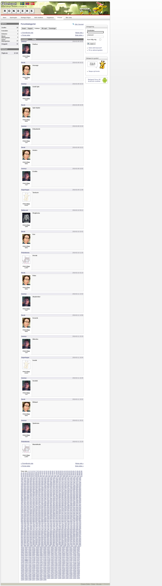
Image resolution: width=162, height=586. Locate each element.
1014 (22, 547)
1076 (74, 552)
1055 (56, 550)
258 (71, 487)
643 (30, 518)
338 (59, 494)
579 (28, 513)
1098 (37, 555)
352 (39, 495)
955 (22, 542)
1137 (63, 558)
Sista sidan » (79, 35)
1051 (41, 550)
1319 (26, 578)
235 (65, 486)
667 (39, 520)
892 (22, 537)
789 (28, 529)
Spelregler (13, 17)
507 (62, 507)
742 (74, 524)
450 (80, 502)
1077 (78, 552)
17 (54, 471)
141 (36, 479)
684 (28, 521)
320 (68, 492)
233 (59, 486)
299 (68, 490)
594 (71, 513)
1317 (78, 576)
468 (71, 503)
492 (80, 505)
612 (62, 515)
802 (65, 529)
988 (56, 544)
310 (39, 492)
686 (33, 521)
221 (25, 486)
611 (59, 515)
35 (30, 473)
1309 (48, 576)
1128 (29, 558)
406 (74, 498)
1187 (70, 563)
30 (81, 471)
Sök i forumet (79, 24)
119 (33, 477)
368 (25, 497)
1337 (33, 579)
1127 (26, 558)
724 (22, 524)
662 (25, 520)
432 (28, 502)
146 (51, 479)
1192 (29, 565)
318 (62, 492)
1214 (52, 566)
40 (40, 473)
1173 (78, 562)
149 (59, 479)
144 (45, 479)
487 (65, 505)
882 (54, 536)
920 (42, 539)
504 (54, 507)
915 (28, 539)
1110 (22, 557)
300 (71, 490)
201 (28, 484)
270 (45, 489)
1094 (22, 555)
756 (54, 526)
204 (36, 484)
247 (39, 487)
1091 (70, 553)
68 (36, 474)
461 (51, 503)
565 (48, 511)
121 (39, 477)
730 (39, 524)
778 (56, 528)
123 (45, 477)
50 (61, 473)
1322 (37, 578)
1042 (67, 549)
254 (59, 487)
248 (42, 487)
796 (48, 529)
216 (71, 484)
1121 (63, 557)
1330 (67, 578)
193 (65, 482)
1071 (56, 552)
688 (39, 521)
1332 (74, 578)
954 (80, 541)
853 (30, 534)
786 (80, 528)
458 (42, 503)
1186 (67, 563)
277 (65, 489)
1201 (63, 565)
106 (58, 476)
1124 (74, 557)
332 (42, 494)
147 (54, 479)
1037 (48, 549)
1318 (22, 578)
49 (59, 473)
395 (42, 498)
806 (77, 529)
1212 (44, 566)
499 (39, 507)
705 (28, 523)
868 (74, 534)
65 (30, 474)
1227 (41, 568)
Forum (60, 17)
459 (45, 503)
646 (39, 518)
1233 (63, 568)
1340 (44, 579)
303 (80, 490)
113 (78, 476)
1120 (59, 557)
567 (54, 511)
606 (45, 515)
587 (51, 513)
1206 (22, 566)
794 (42, 529)
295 (56, 490)
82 (65, 474)
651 (54, 518)
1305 (33, 576)
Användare (90, 30)
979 (30, 544)
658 (74, 518)
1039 (56, 549)
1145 (33, 560)
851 (25, 534)
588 (54, 513)
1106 (67, 555)
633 (62, 516)
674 (59, 520)
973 (74, 542)
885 (62, 536)
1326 (52, 578)
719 (68, 523)
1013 (79, 545)
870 (80, 534)
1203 (70, 565)
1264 (59, 571)
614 (68, 515)
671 (51, 520)
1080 (29, 553)
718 (65, 523)
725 (25, 524)
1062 (22, 552)
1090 (67, 553)
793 (39, 529)
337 (56, 494)
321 (71, 492)
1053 (48, 550)
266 (33, 489)
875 (33, 536)
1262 (52, 571)
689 (42, 521)
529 (65, 508)
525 (54, 508)
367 (22, 497)
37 (34, 473)
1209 (33, 566)
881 (51, 536)
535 (22, 510)
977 (25, 544)
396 (45, 498)
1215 (56, 566)
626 (42, 516)
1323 (41, 578)
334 (48, 494)
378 (54, 497)
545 (51, 510)
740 (68, 524)
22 (65, 471)
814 (39, 531)
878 (42, 536)
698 (68, 521)
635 (68, 516)
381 (62, 497)
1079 (26, 553)
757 (56, 526)
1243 (41, 570)
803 (68, 529)
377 (51, 497)
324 (80, 492)
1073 (63, 552)
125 (51, 477)
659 (77, 518)
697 (65, 521)
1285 (78, 573)
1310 (52, 576)
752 (42, 526)
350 (33, 495)
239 (77, 486)
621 (28, 516)
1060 (74, 550)
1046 (22, 550)
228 (45, 486)
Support (30, 28)
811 (30, 531)
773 (42, 528)
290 (42, 490)
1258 (37, 571)
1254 (22, 571)
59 (79, 473)
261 (80, 487)
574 (74, 511)
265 (30, 489)
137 (25, 479)
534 (80, 508)
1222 (22, 568)
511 (74, 507)
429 (80, 500)
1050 (37, 550)
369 (28, 497)
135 (80, 477)
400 (56, 498)
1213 (48, 566)
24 (69, 471)
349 (30, 495)
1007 (57, 545)
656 (68, 518)
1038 (52, 549)
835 (39, 532)
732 (45, 524)
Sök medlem (38, 17)
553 (74, 510)
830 (25, 532)
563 (42, 511)
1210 (37, 566)
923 (51, 539)
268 (39, 489)
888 (71, 536)
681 (80, 520)
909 (71, 537)
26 (73, 471)
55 (71, 473)
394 (39, 498)
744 (80, 524)
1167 (56, 562)
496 (30, 507)
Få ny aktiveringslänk (95, 50)
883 (56, 536)
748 (30, 526)
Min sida (69, 17)
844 (65, 532)
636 (71, 516)
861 (54, 534)
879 (45, 536)
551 (68, 510)
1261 (48, 571)
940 (39, 541)
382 (65, 497)
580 (30, 513)
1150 (52, 560)
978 (28, 544)
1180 (44, 563)
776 (51, 528)
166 (48, 481)
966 (54, 542)
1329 (63, 578)
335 (51, 494)
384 (71, 497)
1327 (56, 578)
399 (54, 498)
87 (75, 474)
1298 (67, 574)
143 (42, 479)
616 (74, 515)
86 (73, 474)
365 (77, 495)
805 (74, 529)
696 (62, 521)
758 (59, 526)
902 (51, 537)
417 (45, 500)
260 (77, 487)
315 (54, 492)
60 (81, 473)
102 (46, 476)
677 (68, 520)
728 (33, 524)
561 (36, 511)
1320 (29, 578)
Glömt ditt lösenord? (95, 48)
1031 (26, 549)
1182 (52, 563)
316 (56, 492)
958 (30, 542)
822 (62, 531)
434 (33, 502)
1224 (29, 568)
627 (45, 516)
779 (59, 528)
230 (51, 486)
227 (42, 486)
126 (54, 477)
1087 (56, 553)
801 (62, 529)
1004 (46, 545)
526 (56, 508)
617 (77, 515)
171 (62, 481)
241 (22, 487)
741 (71, 524)
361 (65, 495)
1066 (37, 552)
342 (71, 494)
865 (65, 534)
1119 (56, 557)
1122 (67, 557)
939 (36, 541)
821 (59, 531)
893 (25, 537)
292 (48, 490)
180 (28, 482)
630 (54, 516)
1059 (70, 550)
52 (65, 473)
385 (74, 497)
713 (51, 523)
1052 (44, 550)
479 (42, 505)
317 (59, 492)
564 (45, 511)
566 (51, 511)
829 (22, 532)
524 (51, 508)
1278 (52, 573)
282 (80, 489)
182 (33, 482)
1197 (48, 565)
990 (62, 544)
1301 (78, 574)
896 (33, 537)
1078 (22, 553)
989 (59, 544)
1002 (38, 545)
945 (54, 541)
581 (33, 513)
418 (48, 500)
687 (36, 521)
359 (59, 495)
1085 (48, 553)
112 (75, 476)
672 (54, 520)
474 (28, 505)
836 (42, 532)
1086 (52, 553)
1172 (74, 562)
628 (48, 516)
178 (22, 482)
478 (39, 505)
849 (80, 532)
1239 (26, 570)
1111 (26, 557)
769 (30, 528)
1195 (41, 565)
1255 (26, 571)
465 (62, 503)
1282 (67, 573)
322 (74, 492)
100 (40, 476)
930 (71, 539)
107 (61, 476)
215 (68, 484)
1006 (53, 545)
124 (48, 477)
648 (45, 518)
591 (62, 513)
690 (45, 521)
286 (30, 490)
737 (59, 524)
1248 (59, 570)
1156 (74, 560)
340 (65, 494)
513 (80, 507)
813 (36, 531)
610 (56, 515)
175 (74, 481)
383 (68, 497)
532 (74, 508)
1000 (31, 545)
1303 (26, 576)
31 (21, 473)
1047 (26, 550)
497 (33, 507)
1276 (44, 573)
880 (48, 536)
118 (30, 477)
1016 (29, 547)
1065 (33, 552)
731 (42, 524)
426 (71, 500)
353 (42, 495)
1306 (37, 576)
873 (28, 536)
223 (30, 486)
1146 (37, 560)
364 (74, 495)
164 (42, 481)
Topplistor (50, 17)
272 (51, 489)
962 (42, 542)
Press (93, 584)
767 (25, 528)
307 (30, 492)
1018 (37, 547)
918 (36, 539)
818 (51, 531)
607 (48, 515)
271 (48, 489)
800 (59, 529)
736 (56, 524)
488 (68, 505)
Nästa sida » (79, 32)
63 (26, 474)
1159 (26, 562)
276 (62, 489)
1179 (41, 563)
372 (36, 497)
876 (36, 536)
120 (36, 477)
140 (33, 479)
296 (59, 490)
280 (74, 489)
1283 (70, 573)
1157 (78, 560)
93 (26, 476)
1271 (26, 573)
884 (59, 536)
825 (71, 531)
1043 (70, 549)
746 (25, 526)
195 (71, 482)
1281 (63, 573)
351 (36, 495)
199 (22, 484)
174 (71, 481)
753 (45, 526)
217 (74, 484)
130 (65, 477)
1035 (41, 549)
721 (74, 523)
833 (33, 532)
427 (74, 500)
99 (38, 476)
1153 (63, 560)
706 (30, 523)
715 (56, 523)
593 (68, 513)
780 (62, 528)
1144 (29, 560)
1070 (52, 552)
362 (68, 495)
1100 (44, 555)
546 (54, 510)
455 (33, 503)
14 (48, 471)
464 (59, 503)
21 (63, 471)
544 (48, 510)
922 (48, 539)
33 (26, 473)
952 (74, 541)
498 (36, 507)
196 (74, 482)
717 (62, 523)
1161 (33, 562)
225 (36, 486)
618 (80, 515)
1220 (74, 566)
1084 (44, 553)
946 (56, 541)
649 (48, 518)
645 (36, 518)
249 (45, 487)
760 (65, 526)
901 (48, 537)
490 (74, 505)
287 (33, 490)
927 (62, 539)
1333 (78, 578)
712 (48, 523)
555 (80, 510)
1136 (59, 558)
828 (80, 531)
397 (48, 498)
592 (65, 513)
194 (68, 482)
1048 (29, 550)
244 (30, 487)
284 (25, 490)
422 (59, 500)
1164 (44, 562)
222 (28, 486)
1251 (70, 570)
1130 (37, 558)
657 (71, 518)
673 (56, 520)
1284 (74, 573)
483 (54, 505)
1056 (59, 550)
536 (25, 510)
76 (52, 474)
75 (50, 474)
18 (56, 471)
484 (56, 505)
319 (65, 492)
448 (74, 502)
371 (33, 497)
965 (51, 542)
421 (56, 500)
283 (22, 490)
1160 (29, 562)
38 (36, 473)
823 (65, 531)
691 (48, 521)
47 (54, 473)
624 (36, 516)
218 (77, 484)
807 (80, 529)
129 (62, 477)
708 (36, 523)
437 (42, 502)
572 (68, 511)
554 (77, 510)
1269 (78, 571)
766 (22, 528)
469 (74, 503)
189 (54, 482)
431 (25, 502)
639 (80, 516)
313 (48, 492)
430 (22, 502)
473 (25, 505)
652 (56, 518)
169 (56, 481)
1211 (41, 566)
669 (45, 520)
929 (68, 539)
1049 (33, 550)
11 (42, 471)
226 (39, 486)
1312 (59, 576)
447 (71, 502)
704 (25, 523)
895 (30, 537)
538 (30, 510)
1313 (63, 576)
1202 (67, 565)
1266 (67, 571)
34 (28, 473)
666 (36, 520)
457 (39, 503)
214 (65, 484)
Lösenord (90, 35)
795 (45, 529)
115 (22, 477)
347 (25, 495)
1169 (63, 562)
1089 (63, 553)
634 (65, 516)
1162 (37, 562)
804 (71, 529)
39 (38, 473)
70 (40, 474)
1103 (56, 555)
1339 (41, 579)
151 (65, 479)
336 (54, 494)
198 (80, 482)
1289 (33, 574)
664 (30, 520)
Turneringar (52, 28)
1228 (44, 568)
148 (56, 479)
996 (80, 544)
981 (36, 544)
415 (39, 500)
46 (52, 473)
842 (59, 532)
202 (30, 484)
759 (62, 526)
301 (74, 490)
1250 (67, 570)
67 (34, 474)
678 (71, 520)
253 (56, 487)
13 (46, 471)
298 (65, 490)
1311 (56, 576)
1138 (67, 558)
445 (65, 502)
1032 (29, 549)
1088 (59, 553)
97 (34, 476)
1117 (48, 557)
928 (65, 539)
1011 (72, 545)
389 (25, 498)
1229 (48, 568)
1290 (37, 574)
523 (48, 508)
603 (36, 515)
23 (67, 471)
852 (28, 534)
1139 (70, 558)
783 (71, 528)
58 (77, 473)
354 (45, 495)
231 (54, 486)
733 (48, 524)
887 (68, 536)
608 (51, 515)
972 (71, 542)
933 (80, 539)
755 (51, 526)
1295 (56, 574)
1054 (52, 550)
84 (69, 474)
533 (77, 508)
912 (80, 537)
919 (39, 539)
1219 (70, 566)
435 (36, 502)
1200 (59, 565)
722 (77, 523)
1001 (34, 545)
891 (80, 536)
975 (80, 542)
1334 (22, 579)
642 (28, 518)
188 (51, 482)
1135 (56, 558)
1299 (70, 574)
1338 (37, 579)
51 (63, 473)
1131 (41, 558)
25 (71, 471)
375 (45, 497)
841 (56, 532)
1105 (63, 555)
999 (28, 545)
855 (36, 534)
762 (71, 526)
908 (68, 537)
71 (42, 474)
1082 (37, 553)
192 (62, 482)
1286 (22, 574)
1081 (33, 553)
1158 (22, 562)
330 (36, 494)
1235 (70, 568)
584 (42, 513)
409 (22, 500)
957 (28, 542)
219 (80, 484)
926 (59, 539)
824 (68, 531)
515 (25, 508)
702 (80, 521)
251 (51, 487)
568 (56, 511)
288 (36, 490)
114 (81, 476)
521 (42, 508)
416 (42, 500)
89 (79, 474)
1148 (44, 560)
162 (36, 481)
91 (21, 476)
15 (50, 471)
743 (77, 524)
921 (45, 539)
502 (48, 507)
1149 (48, 560)
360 (62, 495)
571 (65, 511)
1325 (48, 578)
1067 (41, 552)
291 (45, 490)
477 (36, 505)
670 (48, 520)
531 (71, 508)
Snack (24, 28)
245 (33, 487)
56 (73, 473)
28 (77, 471)
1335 (26, 579)
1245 (48, 570)
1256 (29, 571)
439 (48, 502)
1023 (56, 547)
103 (49, 476)
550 (65, 510)
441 (54, 502)
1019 (41, 547)
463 (56, 503)
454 (30, 503)
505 (56, 507)
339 (62, 494)
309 (36, 492)
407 (77, 498)
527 (59, 508)
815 (42, 531)
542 (42, 510)
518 (33, 508)
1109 (78, 555)
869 (77, 534)
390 (28, 498)
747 (28, 526)
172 (65, 481)
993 (71, 544)
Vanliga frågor (26, 17)
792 (36, 529)
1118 (52, 557)
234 (62, 486)
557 (25, 511)
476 (33, 505)
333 (45, 494)
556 (22, 511)
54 (69, 473)
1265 (63, 571)
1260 (44, 571)
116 (25, 477)
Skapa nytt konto (94, 71)
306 (28, 492)
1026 (67, 547)
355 (48, 495)
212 (59, 484)
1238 (22, 570)
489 (71, 505)
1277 (48, 573)
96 (32, 476)
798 (54, 529)
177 (80, 481)
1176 (29, 563)
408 (80, 498)
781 (65, 528)
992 (68, 544)
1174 (22, 563)
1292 (44, 574)
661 (22, 520)
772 (39, 528)
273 (54, 489)
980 (33, 544)
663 (28, 520)
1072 (59, 552)
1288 (29, 574)
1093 (78, 553)
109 (66, 476)
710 (42, 523)
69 (38, 474)
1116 (44, 557)
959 (33, 542)
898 (39, 537)
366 (80, 495)
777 (54, 528)
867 (71, 534)
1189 (78, 563)
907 (65, 537)
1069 (48, 552)
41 (42, 473)
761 (68, 526)
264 (28, 489)
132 (71, 477)
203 (33, 484)
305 (25, 492)
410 (25, 500)
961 (39, 542)
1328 (59, 578)
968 (59, 542)
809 (25, 531)
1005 (49, 545)
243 (28, 487)
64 (28, 474)
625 (39, 516)
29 (79, 471)
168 (54, 481)
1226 (37, 568)
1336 (29, 579)
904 (56, 537)
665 (33, 520)
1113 (33, 557)
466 (65, 503)
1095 (26, 555)
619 (22, 516)
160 (30, 481)
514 (22, 508)
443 (59, 502)
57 (75, 473)
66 (32, 474)
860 (51, 534)
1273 (33, 573)
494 (25, 507)
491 (77, 505)
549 (62, 510)
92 (23, 476)
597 (80, 513)
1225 (33, 568)
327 (28, 494)
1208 (29, 566)
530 (68, 508)
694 (56, 521)
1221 (78, 566)
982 (39, 544)
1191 (26, 565)
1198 (52, 565)
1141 (78, 558)
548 (59, 510)
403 (65, 498)
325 (22, 494)
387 (80, 497)
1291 (41, 574)
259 (74, 487)
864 (62, 534)
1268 (74, 571)
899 (42, 537)
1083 (41, 553)
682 (22, 521)
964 (48, 542)
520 (39, 508)
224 (33, 486)
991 (65, 544)
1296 (59, 574)
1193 (33, 565)
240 (80, 486)
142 (39, 479)
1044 (74, 549)
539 (33, 510)
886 (65, 536)
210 (54, 484)
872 (25, 536)
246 (36, 487)
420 (54, 500)
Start (4, 17)
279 (71, 489)
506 (59, 507)
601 (30, 515)
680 (77, 520)
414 (36, 500)
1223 (26, 568)
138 (28, 479)
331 (39, 494)
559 (30, 511)
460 (48, 503)
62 (23, 474)
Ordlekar (37, 28)
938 (33, 541)
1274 (37, 573)
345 (80, 494)
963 (45, 542)
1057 (63, 550)
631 (56, 516)
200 (25, 484)
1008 (61, 545)
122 (42, 477)
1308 (44, 576)
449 (77, 502)
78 (57, 474)
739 (65, 524)
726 (28, 524)
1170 (67, 562)
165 (45, 481)
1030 (22, 549)
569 (59, 511)
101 (43, 476)
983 (42, 544)
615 (71, 515)
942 (45, 541)
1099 (41, 555)
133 (74, 477)
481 (48, 505)
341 (68, 494)
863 (59, 534)
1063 (26, 552)
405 (71, 498)
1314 (67, 576)
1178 (37, 563)
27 (75, 471)
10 (40, 471)
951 (71, 541)
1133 (48, 558)
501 (45, 507)
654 (62, 518)
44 (48, 473)
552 (71, 510)
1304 (29, 576)
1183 (56, 563)
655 (65, 518)
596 (77, 513)
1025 (63, 547)
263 (25, 489)
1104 (59, 555)
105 (55, 476)
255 (62, 487)
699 (71, 521)
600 (28, 515)
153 (71, 479)
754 (48, 526)
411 (28, 500)
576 (80, 511)
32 (23, 473)
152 (68, 479)
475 (30, 505)
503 (51, 507)
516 (28, 508)
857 (42, 534)
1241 (33, 570)
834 (36, 532)
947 (59, 541)
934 (22, 541)
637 (74, 516)
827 (77, 531)
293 (51, 490)
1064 (29, 552)
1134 (52, 558)
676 (65, 520)
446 (68, 502)
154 (74, 479)
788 (25, 529)
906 (62, 537)
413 (33, 500)
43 (46, 473)
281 (77, 489)
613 (65, 515)
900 (45, 537)
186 (45, 482)
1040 (59, 549)
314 (51, 492)
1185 (63, 563)
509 (68, 507)
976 (22, 544)
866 (68, 534)
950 (68, 541)
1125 (78, 557)
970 (65, 542)
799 (56, 529)
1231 (56, 568)
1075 (70, 552)
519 (36, 508)
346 (22, 495)
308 (33, 492)
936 (28, 541)
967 (56, 542)
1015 (26, 547)
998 (25, 545)
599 (25, 515)
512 (77, 507)
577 (22, 513)
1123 (70, 557)
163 (39, 481)
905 (59, 537)
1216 (59, 566)
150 (62, 479)
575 (77, 511)
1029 (78, 547)
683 (25, 521)
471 (80, 503)
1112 (29, 557)
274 (56, 489)
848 (77, 532)
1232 (59, 568)
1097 (33, 555)
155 (77, 479)
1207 (26, 566)
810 (28, 531)
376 (48, 497)
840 (54, 532)
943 (48, 541)
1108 (74, 555)
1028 (74, 547)
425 (68, 500)
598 (22, 515)
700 (74, 521)
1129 (33, 558)
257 (68, 487)
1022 (52, 547)
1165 (48, 562)
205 (39, 484)
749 (33, 526)
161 (33, 481)
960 (36, 542)
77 (54, 474)
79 (59, 474)
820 (56, 531)
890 (77, 536)
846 (71, 532)
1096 (29, 555)
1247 (56, 570)
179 (25, 482)
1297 (63, 574)
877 (39, 536)
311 (42, 492)
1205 (78, 565)
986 (51, 544)
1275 (41, 573)
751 (39, 526)
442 (56, 502)
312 (45, 492)
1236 (74, 568)
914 (25, 539)
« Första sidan (25, 35)
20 (61, 471)
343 (74, 494)
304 (22, 492)
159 (28, 481)
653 (59, 518)
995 (77, 544)
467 (68, 503)
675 (62, 520)
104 (52, 476)
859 (48, 534)
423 (62, 500)
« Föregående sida (27, 32)
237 (71, 486)
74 (48, 474)
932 (77, 539)
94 (28, 476)
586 (48, 513)
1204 (74, 565)
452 (25, 503)
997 (22, 545)
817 (48, 531)
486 (62, 505)
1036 (44, 549)
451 (22, 503)
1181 (48, 563)
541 (39, 510)
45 (50, 473)
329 (33, 494)
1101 (48, 555)
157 (22, 481)
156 (80, 479)
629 (51, 516)
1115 (41, 557)
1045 (78, 549)
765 (80, 526)
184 (39, 482)
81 (63, 474)
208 (48, 484)
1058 (67, 550)
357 (54, 495)
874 (30, 536)
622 (30, 516)
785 (77, 528)
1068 (44, 552)
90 (81, 474)
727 (30, 524)
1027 (70, 547)
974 (77, 542)
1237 (78, 568)
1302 (22, 576)
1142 (22, 560)
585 (45, 513)
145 (48, 479)
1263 (56, 571)
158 (25, 481)
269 (42, 489)
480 (45, 505)
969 (62, 542)
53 (67, 473)
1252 (74, 570)
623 (33, 516)
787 (22, 529)
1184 (59, 563)
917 (33, 539)
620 (25, 516)
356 (51, 495)
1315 (70, 576)
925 (56, 539)
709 (39, 523)
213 (62, 484)
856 (39, 534)
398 (51, 498)
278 (68, 489)
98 (36, 476)
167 (51, 481)
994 (74, 544)
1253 (78, 570)
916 (30, 539)
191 (59, 482)
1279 (56, 573)
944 (51, 541)
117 (28, 477)
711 (45, 523)
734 (51, 524)
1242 (37, 570)
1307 (41, 576)
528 (62, 508)
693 (54, 521)
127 (56, 477)
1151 (56, 560)
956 (25, 542)
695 (59, 521)
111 (72, 476)
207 (45, 484)
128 (59, 477)
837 (45, 532)
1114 (37, 557)
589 (56, 513)
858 (45, 534)
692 (51, 521)
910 (74, 537)
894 (28, 537)
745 (22, 526)
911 (77, 537)
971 (68, 542)
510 (71, 507)
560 (33, 511)
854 (33, 534)
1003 (42, 545)
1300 (74, 574)
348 (28, 495)
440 (51, 502)
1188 (74, 563)
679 (74, 520)
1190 (22, 565)
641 (25, 518)
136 (22, 479)
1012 (75, 545)
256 (65, 487)
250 (48, 487)
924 (54, 539)
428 (77, 500)
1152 (59, 560)
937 (30, 541)
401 (59, 498)
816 (45, 531)
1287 (26, 574)
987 (54, 544)
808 (22, 531)
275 (59, 489)
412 (30, 500)
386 (77, 497)
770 (33, 528)
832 (30, 532)
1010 (68, 545)
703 (22, 523)
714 (54, 523)
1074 (67, 552)
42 (44, 473)
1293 (48, 574)
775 (48, 528)
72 (44, 474)
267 (36, 489)
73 (46, 474)
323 (77, 492)
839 (51, 532)
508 (65, 507)
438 (45, 502)
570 (62, 511)
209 (51, 484)
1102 (52, 555)
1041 (63, 549)
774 (45, 528)
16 (52, 471)
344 (77, 494)
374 (42, 497)
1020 (44, 547)
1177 (33, 563)
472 (22, 505)
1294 (52, 574)
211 (56, 484)
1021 (48, 547)
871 (22, 536)
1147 (41, 560)
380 (59, 497)
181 (30, 482)
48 (57, 473)
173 (68, 481)
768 (28, 528)
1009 (64, 545)
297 (62, 490)
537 (28, 510)
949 (65, 541)
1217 (63, 566)
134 (77, 477)
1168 (59, 562)
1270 (22, 573)
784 (74, 528)
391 (30, 498)
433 (30, 502)
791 (33, 529)
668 (42, 520)
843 (62, 532)
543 (45, 510)
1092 (74, 553)
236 (68, 486)
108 (64, 476)
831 (28, 532)
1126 (22, 558)
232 (56, 486)
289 (39, 490)
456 (36, 503)
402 (62, 498)
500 (42, 507)
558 (28, 511)
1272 (29, 573)
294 (54, 490)
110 (69, 476)
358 (56, 495)
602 (33, 515)
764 (77, 526)
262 (22, 489)
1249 (63, 570)
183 (36, 482)
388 (22, 498)
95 (30, 476)
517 (30, 508)
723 (80, 523)
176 (77, 481)
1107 (70, 555)
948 (62, 541)
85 (71, 474)
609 (54, 515)
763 (74, 526)
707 (33, 523)
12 (44, 471)
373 (39, 497)
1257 (33, 571)
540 (36, 510)
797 (51, 529)
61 (21, 474)
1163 (41, 562)
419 (51, 500)
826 (74, 531)
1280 (59, 573)
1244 (44, 570)
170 (59, 481)
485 (59, 505)
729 (36, 524)
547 (56, 510)
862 (56, 534)
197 (77, 482)
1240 (29, 570)
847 (74, 532)
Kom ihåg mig (91, 39)
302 (77, 490)
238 (74, 486)
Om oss (98, 584)
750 (36, 526)
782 (68, 528)
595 (74, 513)
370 (30, 497)
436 (39, 502)
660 (80, 518)
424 (65, 500)
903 (54, 537)
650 (51, 518)
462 (54, 503)
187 (48, 482)
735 (54, 524)
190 (56, 482)
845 (68, 532)
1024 (59, 547)
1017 (33, 547)
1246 (52, 570)
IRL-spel (44, 28)
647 (42, 518)
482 (51, 505)
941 (42, 541)
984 (45, 544)
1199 (56, 565)
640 (22, 518)
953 (77, 541)
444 (62, 502)
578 (25, 513)
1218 (67, 566)
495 (28, 507)
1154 (67, 560)
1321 (33, 578)
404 (68, 498)
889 (74, 536)
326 (25, 494)
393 (36, 498)
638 (77, 516)
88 (77, 474)
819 (54, 531)
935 (25, 541)
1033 (33, 549)
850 (22, 534)
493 (22, 507)
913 (22, 539)
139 (30, 479)
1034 (37, 549)
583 (39, 513)
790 (30, 529)
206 (42, 484)
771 (36, 528)
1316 (74, 576)
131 (68, 477)
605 (42, 515)
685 (30, 521)
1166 (52, 562)
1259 (41, 571)
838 (48, 532)
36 (32, 473)
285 (28, 490)
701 (77, 521)
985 (48, 544)
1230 (52, 568)
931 (74, 539)
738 (62, 524)
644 (33, 518)
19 (59, 471)
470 (77, 503)
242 (25, 487)
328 (30, 494)
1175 (26, 563)
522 (45, 508)
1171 (70, 562)
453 (28, 503)
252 (54, 487)
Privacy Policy (85, 584)
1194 (37, 565)
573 (71, 511)
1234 (67, 568)
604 (39, 515)
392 (33, 498)
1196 (44, 565)
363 (71, 495)
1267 (70, 571)
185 (42, 482)
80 (61, 474)
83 (67, 474)
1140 (74, 558)
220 (22, 486)
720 (71, 523)
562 (39, 511)
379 (56, 497)
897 (36, 537)
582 (36, 513)
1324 (44, 578)
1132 (44, 558)
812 (33, 531)
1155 (70, 560)
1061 (78, 550)
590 (59, 513)
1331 (70, 578)
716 (59, 523)
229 (48, 486)
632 (59, 516)
